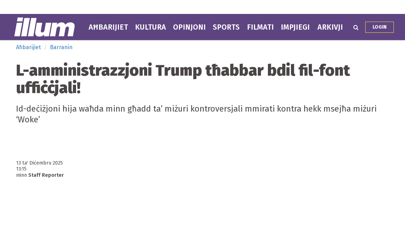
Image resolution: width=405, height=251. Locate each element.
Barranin (61, 47)
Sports (226, 27)
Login (380, 27)
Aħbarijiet (108, 27)
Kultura (150, 27)
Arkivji (330, 27)
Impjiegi (295, 27)
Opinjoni (189, 27)
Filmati (260, 27)
